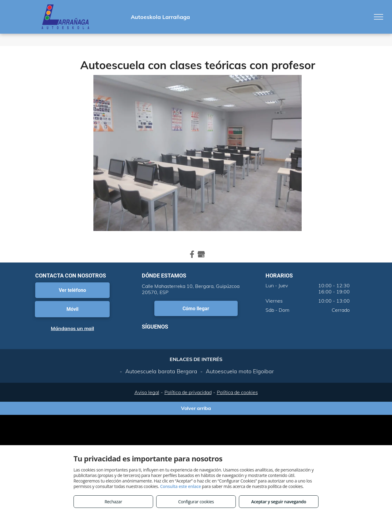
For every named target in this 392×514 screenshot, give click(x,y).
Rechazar (113, 502)
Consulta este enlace (180, 486)
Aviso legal (146, 392)
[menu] (378, 17)
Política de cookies (237, 392)
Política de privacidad (188, 392)
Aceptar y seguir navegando (278, 502)
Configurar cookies (196, 502)
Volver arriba (196, 408)
